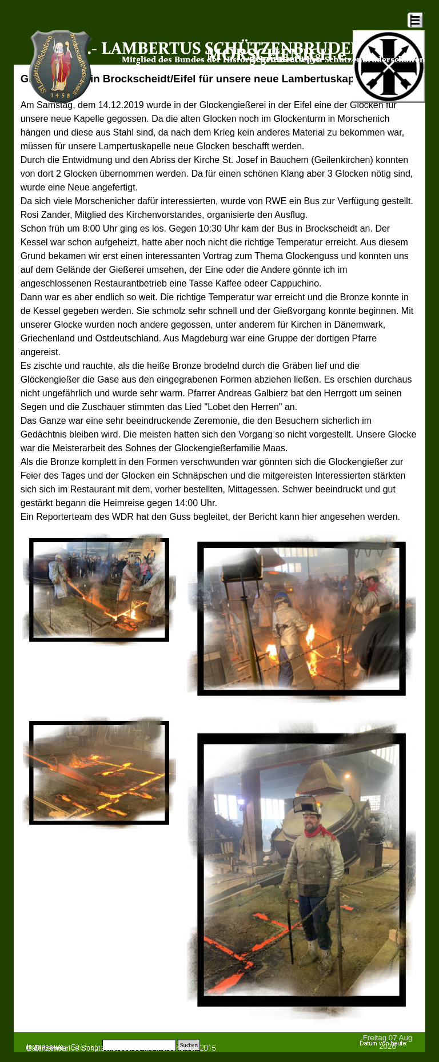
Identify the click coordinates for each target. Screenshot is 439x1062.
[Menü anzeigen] (415, 20)
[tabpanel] (220, 297)
